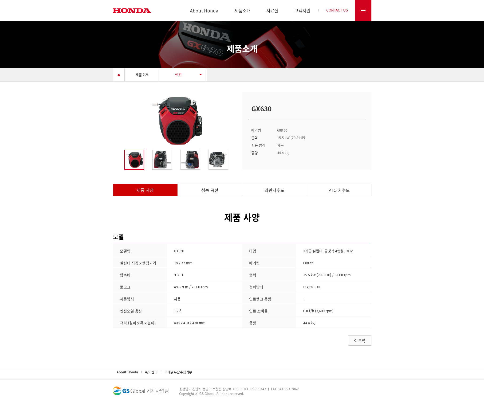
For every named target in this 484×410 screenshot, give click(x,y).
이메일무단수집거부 (178, 372)
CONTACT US (337, 10)
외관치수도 (274, 190)
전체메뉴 (363, 10)
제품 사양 (145, 190)
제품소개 (242, 11)
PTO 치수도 (339, 190)
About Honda (204, 11)
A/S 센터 (151, 372)
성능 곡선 (209, 190)
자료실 (272, 11)
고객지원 (302, 11)
